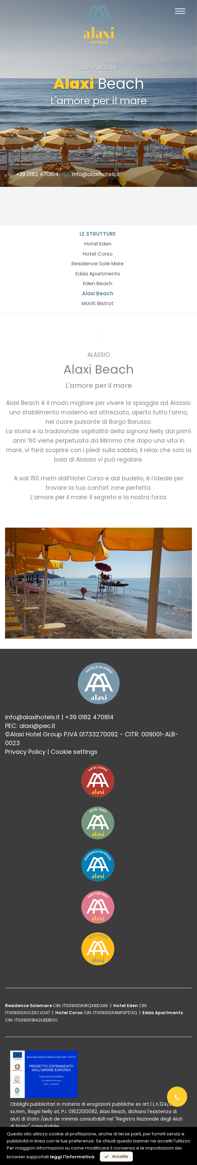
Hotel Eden (97, 243)
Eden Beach (97, 283)
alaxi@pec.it (37, 726)
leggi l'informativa (72, 1157)
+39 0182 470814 (33, 174)
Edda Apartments (98, 273)
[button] (28, 583)
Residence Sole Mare (98, 263)
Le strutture (98, 233)
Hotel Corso (98, 253)
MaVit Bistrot (98, 303)
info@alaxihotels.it (92, 174)
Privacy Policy (25, 751)
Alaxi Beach (97, 293)
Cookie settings (74, 751)
